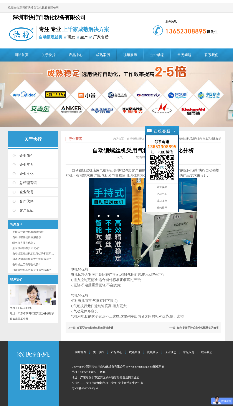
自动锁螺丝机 (135, 138)
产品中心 (76, 55)
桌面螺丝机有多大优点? (26, 248)
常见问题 (184, 55)
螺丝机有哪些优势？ (24, 242)
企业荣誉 (26, 192)
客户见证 (26, 210)
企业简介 (26, 155)
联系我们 (211, 55)
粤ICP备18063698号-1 (85, 388)
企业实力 (26, 164)
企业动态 (157, 55)
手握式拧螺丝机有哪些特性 (28, 231)
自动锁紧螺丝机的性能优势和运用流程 (34, 253)
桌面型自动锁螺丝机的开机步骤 (95, 327)
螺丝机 (128, 382)
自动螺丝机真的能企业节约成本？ (31, 269)
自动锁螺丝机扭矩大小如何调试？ (31, 259)
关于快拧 (49, 55)
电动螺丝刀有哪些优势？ (26, 264)
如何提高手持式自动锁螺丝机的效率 (198, 327)
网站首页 (21, 55)
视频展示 (130, 55)
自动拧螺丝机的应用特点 (26, 237)
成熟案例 (103, 55)
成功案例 (162, 200)
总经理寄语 (28, 183)
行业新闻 (75, 139)
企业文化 (26, 174)
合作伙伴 (26, 201)
